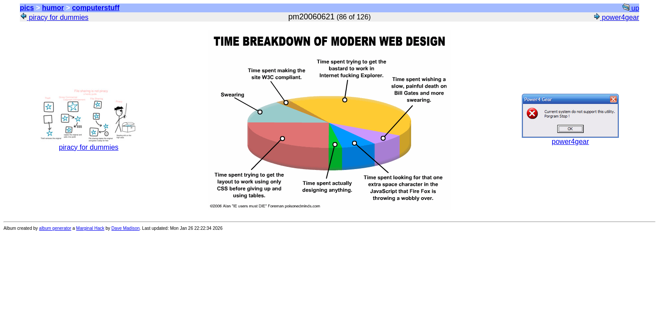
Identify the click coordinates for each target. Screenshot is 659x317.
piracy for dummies (54, 17)
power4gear (616, 17)
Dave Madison (126, 228)
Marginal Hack (90, 228)
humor (53, 7)
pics (27, 7)
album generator (55, 228)
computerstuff (96, 7)
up (630, 8)
